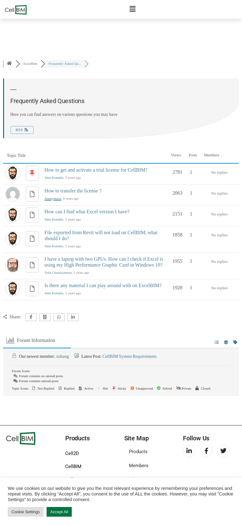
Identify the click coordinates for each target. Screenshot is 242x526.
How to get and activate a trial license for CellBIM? (96, 170)
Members (138, 465)
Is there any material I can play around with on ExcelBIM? (103, 285)
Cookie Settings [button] (25, 511)
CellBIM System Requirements (130, 356)
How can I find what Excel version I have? (87, 212)
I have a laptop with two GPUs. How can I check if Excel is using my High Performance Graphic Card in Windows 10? (103, 262)
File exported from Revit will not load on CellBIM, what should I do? (101, 236)
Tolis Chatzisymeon (58, 273)
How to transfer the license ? (72, 191)
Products (138, 451)
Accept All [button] (59, 511)
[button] (132, 9)
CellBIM (73, 466)
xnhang (62, 356)
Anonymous (52, 199)
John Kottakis (53, 178)
